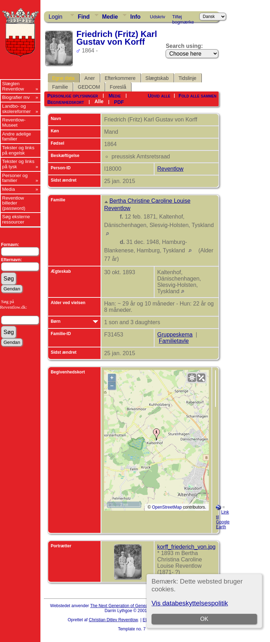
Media (8, 189)
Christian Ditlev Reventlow (113, 619)
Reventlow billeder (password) (13, 203)
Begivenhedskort (65, 102)
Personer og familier (15, 178)
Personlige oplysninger (72, 96)
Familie (60, 87)
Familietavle (174, 341)
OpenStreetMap (167, 507)
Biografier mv (16, 97)
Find (84, 17)
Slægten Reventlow (13, 86)
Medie (110, 17)
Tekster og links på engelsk (18, 150)
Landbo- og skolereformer (16, 108)
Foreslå (118, 87)
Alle (99, 101)
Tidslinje (188, 78)
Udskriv (157, 16)
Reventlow (170, 169)
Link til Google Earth (223, 519)
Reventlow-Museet (14, 122)
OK (204, 619)
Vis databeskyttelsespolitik (190, 603)
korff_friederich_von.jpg (186, 547)
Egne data (63, 78)
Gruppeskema (175, 335)
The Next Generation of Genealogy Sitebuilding (134, 605)
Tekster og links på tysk (18, 164)
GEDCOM (89, 87)
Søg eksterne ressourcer (16, 219)
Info (135, 17)
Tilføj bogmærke (183, 18)
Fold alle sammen (198, 96)
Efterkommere (120, 78)
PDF (119, 102)
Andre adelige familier (16, 136)
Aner (89, 78)
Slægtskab (157, 78)
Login (55, 17)
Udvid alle (159, 96)
